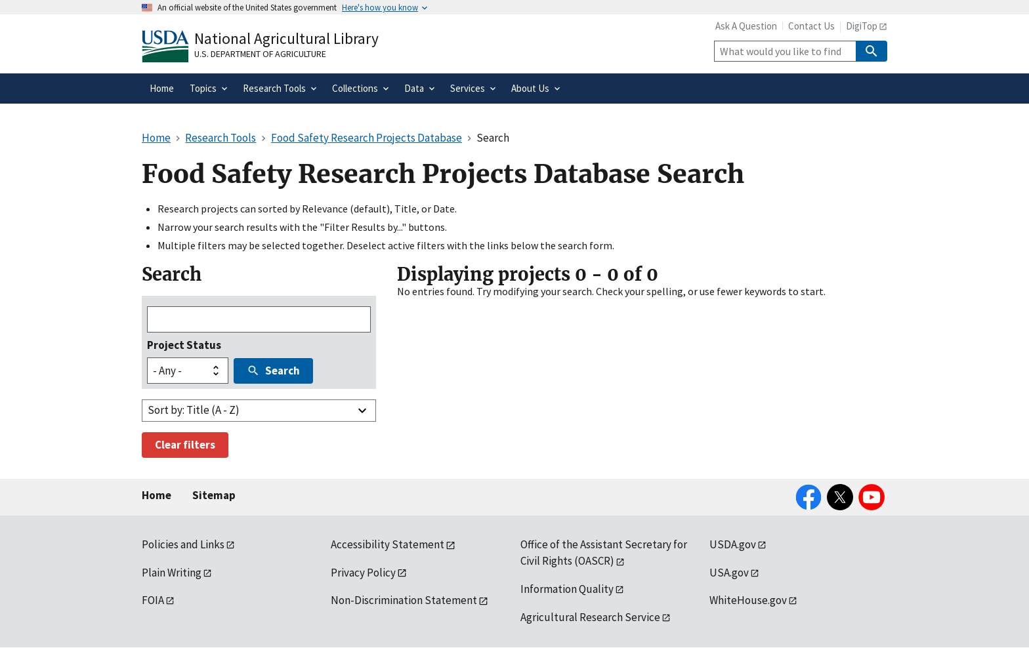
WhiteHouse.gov (748, 600)
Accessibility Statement (387, 544)
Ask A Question (746, 26)
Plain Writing (171, 572)
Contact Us (811, 26)
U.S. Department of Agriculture (260, 54)
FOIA (153, 600)
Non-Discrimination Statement (404, 600)
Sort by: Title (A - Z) (194, 410)
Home (156, 495)
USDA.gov (732, 544)
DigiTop (861, 26)
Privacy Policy (363, 572)
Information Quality (567, 589)
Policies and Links (183, 544)
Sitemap (214, 495)
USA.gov (729, 572)
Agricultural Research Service (590, 617)
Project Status (184, 345)
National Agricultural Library (286, 38)
